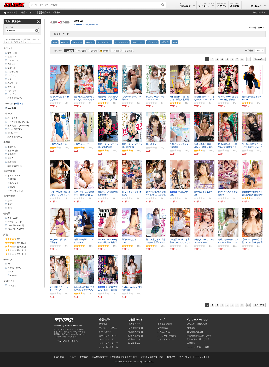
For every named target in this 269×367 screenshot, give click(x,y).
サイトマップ (185, 357)
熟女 (10, 57)
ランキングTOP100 (108, 328)
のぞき (11, 83)
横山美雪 (12, 154)
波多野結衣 (13, 150)
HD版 (12, 187)
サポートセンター (165, 339)
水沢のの (12, 162)
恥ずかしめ (13, 72)
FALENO (89, 42)
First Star (65, 42)
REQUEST (12, 133)
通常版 (13, 179)
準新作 (11, 204)
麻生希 (11, 158)
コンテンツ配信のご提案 (198, 347)
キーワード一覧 (106, 339)
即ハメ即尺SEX (15, 129)
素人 (10, 87)
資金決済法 (198, 339)
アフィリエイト (202, 357)
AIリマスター (14, 118)
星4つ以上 (21, 243)
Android (13, 275)
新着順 (94, 51)
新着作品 (103, 324)
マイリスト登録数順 (127, 50)
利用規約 (191, 328)
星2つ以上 (21, 250)
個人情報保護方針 (195, 332)
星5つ (19, 239)
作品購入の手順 (135, 332)
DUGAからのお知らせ (197, 324)
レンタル (14, 183)
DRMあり (12, 285)
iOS (12, 272)
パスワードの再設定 (166, 335)
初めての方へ (259, 12)
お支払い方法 (163, 332)
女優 (10, 53)
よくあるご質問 (164, 324)
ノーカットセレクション (19, 122)
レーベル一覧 (105, 332)
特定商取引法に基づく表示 (124, 357)
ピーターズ (152, 42)
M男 (9, 90)
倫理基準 (191, 343)
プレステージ (138, 42)
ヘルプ (161, 319)
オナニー (12, 79)
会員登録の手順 (135, 328)
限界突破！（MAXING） (19, 125)
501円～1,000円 (15, 222)
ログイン (221, 6)
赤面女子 (165, 42)
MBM (55, 42)
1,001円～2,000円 (16, 225)
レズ (10, 75)
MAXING (11, 12)
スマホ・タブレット (17, 268)
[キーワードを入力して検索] (97, 5)
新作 (10, 200)
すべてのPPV (14, 175)
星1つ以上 (21, 254)
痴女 (10, 68)
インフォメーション (197, 319)
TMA (175, 42)
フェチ (11, 60)
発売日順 (82, 51)
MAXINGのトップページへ (86, 24)
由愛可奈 (12, 147)
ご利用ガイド (135, 319)
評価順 (116, 51)
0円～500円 (13, 218)
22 (248, 59)
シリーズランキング (108, 343)
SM (9, 64)
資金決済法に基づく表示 (152, 357)
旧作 (10, 208)
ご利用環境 (162, 328)
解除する (19, 103)
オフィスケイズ (121, 42)
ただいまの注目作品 (108, 347)
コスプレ (12, 94)
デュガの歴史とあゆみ (67, 341)
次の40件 (258, 59)
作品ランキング (28, 12)
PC (9, 264)
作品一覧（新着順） (51, 12)
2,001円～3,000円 (16, 229)
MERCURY (77, 42)
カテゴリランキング (108, 335)
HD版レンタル (16, 190)
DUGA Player (134, 343)
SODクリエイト (104, 42)
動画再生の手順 (135, 335)
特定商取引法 (199, 335)
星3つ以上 (21, 247)
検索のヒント (134, 339)
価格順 (105, 51)
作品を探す (105, 319)
